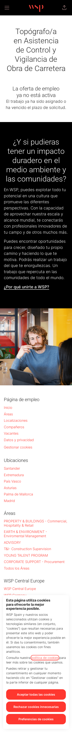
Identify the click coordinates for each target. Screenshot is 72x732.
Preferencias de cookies (36, 719)
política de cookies (44, 658)
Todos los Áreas (16, 568)
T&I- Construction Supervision (27, 549)
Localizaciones (15, 420)
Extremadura (14, 475)
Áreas (8, 414)
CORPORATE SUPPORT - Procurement (34, 562)
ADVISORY (12, 542)
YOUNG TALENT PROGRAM (26, 555)
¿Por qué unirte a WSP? (26, 286)
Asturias (10, 488)
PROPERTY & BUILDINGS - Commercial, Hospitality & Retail (35, 523)
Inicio (8, 408)
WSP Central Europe (20, 589)
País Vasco (12, 481)
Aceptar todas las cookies (36, 694)
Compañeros (14, 427)
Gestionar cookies (18, 447)
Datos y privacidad (19, 440)
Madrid (9, 501)
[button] (64, 7)
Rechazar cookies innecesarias (36, 707)
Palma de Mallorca (18, 494)
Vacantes (11, 433)
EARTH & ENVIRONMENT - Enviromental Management (25, 534)
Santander (12, 468)
